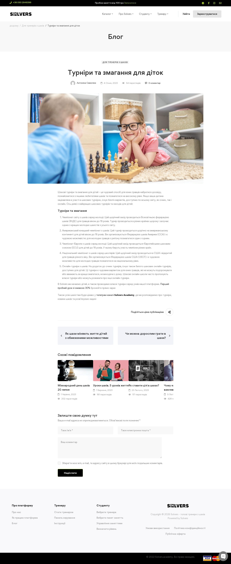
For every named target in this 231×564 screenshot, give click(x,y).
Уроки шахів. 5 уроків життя (111, 385)
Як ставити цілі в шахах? (144, 385)
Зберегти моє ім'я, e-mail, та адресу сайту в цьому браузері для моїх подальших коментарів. (112, 463)
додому (14, 25)
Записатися (130, 3)
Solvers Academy (124, 295)
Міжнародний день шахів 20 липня (74, 387)
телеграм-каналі (105, 295)
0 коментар (153, 83)
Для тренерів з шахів (33, 25)
